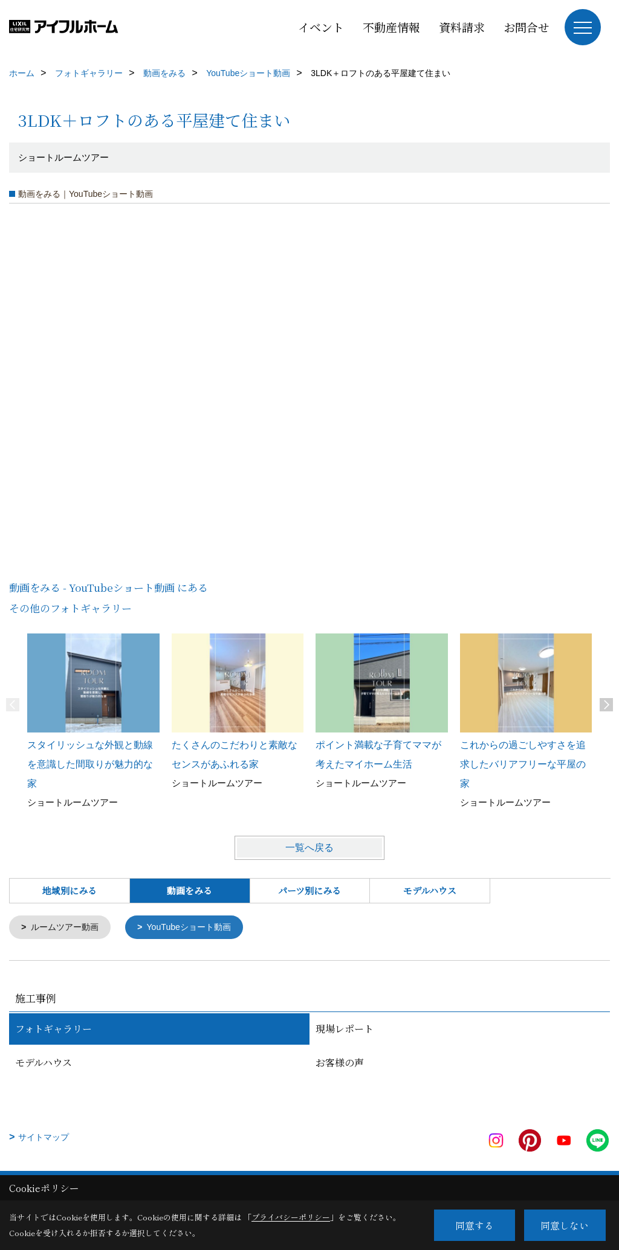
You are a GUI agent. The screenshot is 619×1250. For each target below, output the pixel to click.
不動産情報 (391, 27)
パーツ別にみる (309, 890)
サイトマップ (43, 1138)
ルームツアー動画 (67, 928)
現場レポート (345, 1030)
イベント (321, 27)
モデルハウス (429, 890)
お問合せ (526, 27)
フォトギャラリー (53, 1030)
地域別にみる (69, 890)
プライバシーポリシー (290, 1217)
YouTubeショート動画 (197, 928)
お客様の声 (340, 1064)
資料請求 (462, 27)
